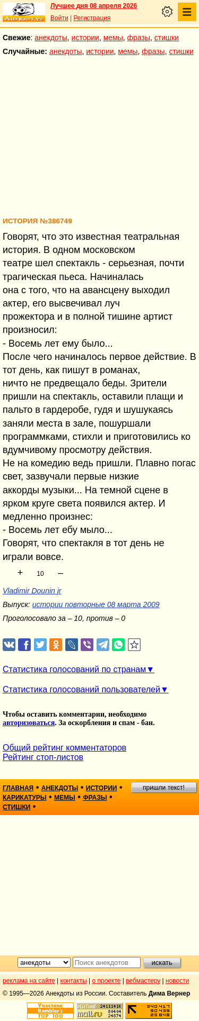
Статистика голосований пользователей (81, 689)
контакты (73, 980)
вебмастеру (143, 980)
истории (85, 37)
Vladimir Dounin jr (32, 590)
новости (177, 980)
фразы (138, 37)
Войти (59, 18)
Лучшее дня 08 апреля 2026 (93, 6)
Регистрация (91, 18)
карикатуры (25, 797)
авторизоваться (29, 723)
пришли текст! (164, 787)
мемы (113, 37)
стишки (166, 37)
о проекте (106, 980)
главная (18, 788)
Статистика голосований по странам (74, 669)
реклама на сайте (29, 980)
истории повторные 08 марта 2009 (96, 604)
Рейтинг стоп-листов (43, 757)
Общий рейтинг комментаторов (64, 747)
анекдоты (50, 37)
